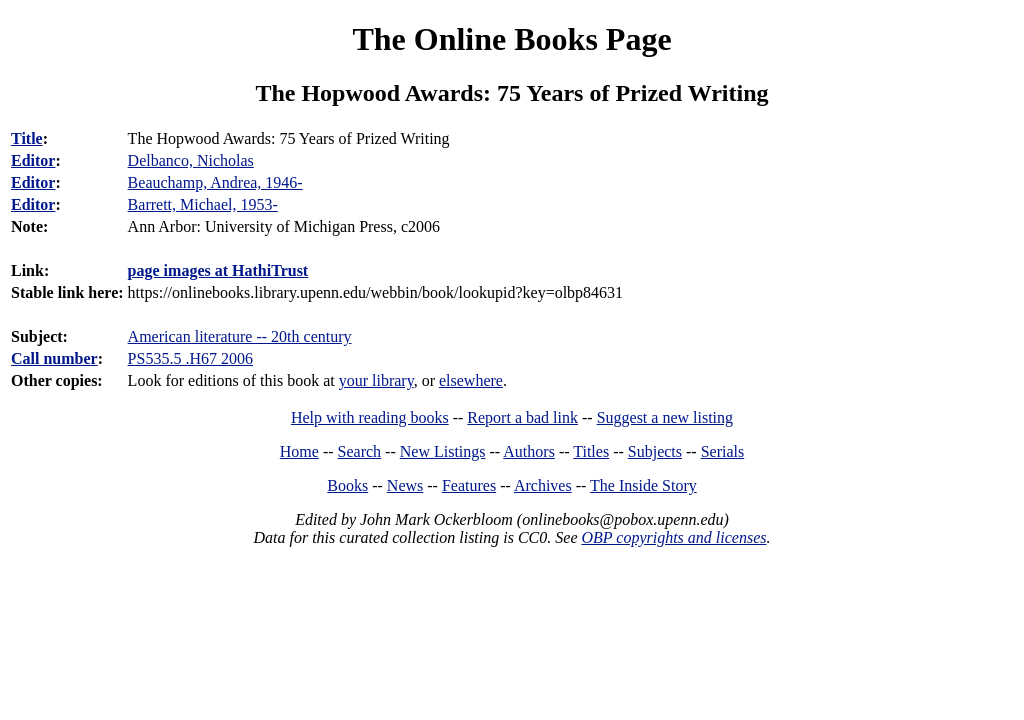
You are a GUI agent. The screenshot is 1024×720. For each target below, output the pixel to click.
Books (347, 485)
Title (27, 138)
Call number (54, 358)
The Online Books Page (511, 39)
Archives (543, 485)
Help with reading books (370, 417)
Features (469, 485)
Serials (723, 451)
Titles (591, 451)
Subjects (655, 451)
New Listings (443, 451)
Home (299, 451)
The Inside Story (643, 485)
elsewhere (471, 380)
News (405, 485)
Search (360, 451)
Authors (529, 451)
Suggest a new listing (665, 417)
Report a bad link (522, 417)
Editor (33, 160)
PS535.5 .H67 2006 (190, 358)
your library (376, 380)
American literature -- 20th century (240, 336)
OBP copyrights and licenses (673, 537)
